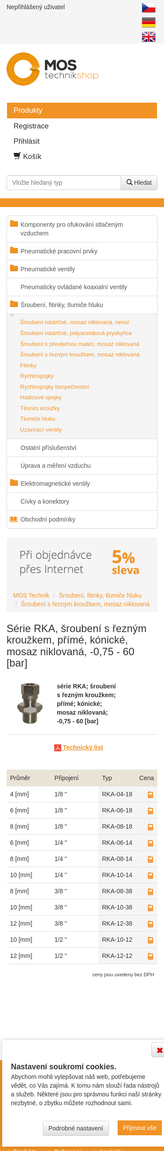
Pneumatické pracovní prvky (59, 251)
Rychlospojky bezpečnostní (54, 387)
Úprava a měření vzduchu (56, 465)
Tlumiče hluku (37, 418)
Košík (28, 156)
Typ (107, 777)
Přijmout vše (140, 1127)
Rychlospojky (37, 376)
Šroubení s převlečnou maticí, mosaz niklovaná (79, 344)
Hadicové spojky (41, 397)
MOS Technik (31, 595)
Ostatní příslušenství (49, 447)
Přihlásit (27, 141)
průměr (20, 777)
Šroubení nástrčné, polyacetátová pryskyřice (76, 333)
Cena (147, 777)
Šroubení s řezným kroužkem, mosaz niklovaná (80, 354)
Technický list (78, 747)
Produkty (28, 110)
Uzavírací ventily (41, 429)
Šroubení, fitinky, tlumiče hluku (62, 304)
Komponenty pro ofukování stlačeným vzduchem (72, 229)
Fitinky (28, 365)
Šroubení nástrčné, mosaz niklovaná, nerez (74, 322)
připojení (67, 777)
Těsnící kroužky (40, 408)
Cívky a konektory (45, 501)
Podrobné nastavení (76, 1128)
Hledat (139, 182)
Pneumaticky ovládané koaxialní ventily (74, 286)
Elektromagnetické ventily (55, 483)
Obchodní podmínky (48, 519)
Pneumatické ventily (48, 269)
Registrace (31, 126)
